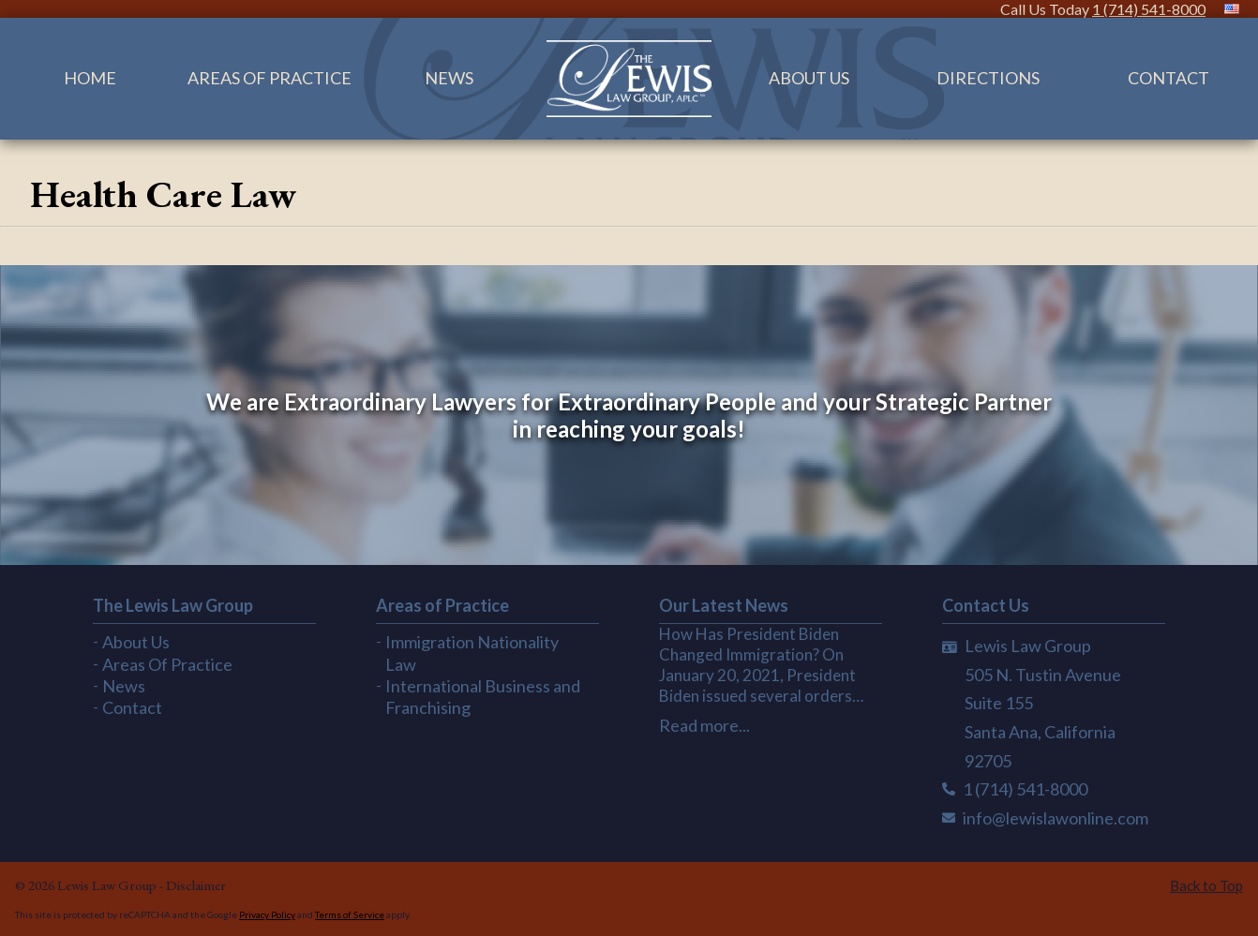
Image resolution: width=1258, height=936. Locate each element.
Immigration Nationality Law (472, 652)
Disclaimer (196, 885)
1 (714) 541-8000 (1149, 9)
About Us (809, 77)
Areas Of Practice (269, 77)
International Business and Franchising (482, 697)
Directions (988, 77)
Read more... (704, 725)
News (449, 77)
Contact (132, 707)
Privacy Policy (267, 914)
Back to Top (1206, 885)
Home (90, 77)
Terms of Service (349, 914)
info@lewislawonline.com (1055, 818)
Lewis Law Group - (111, 885)
